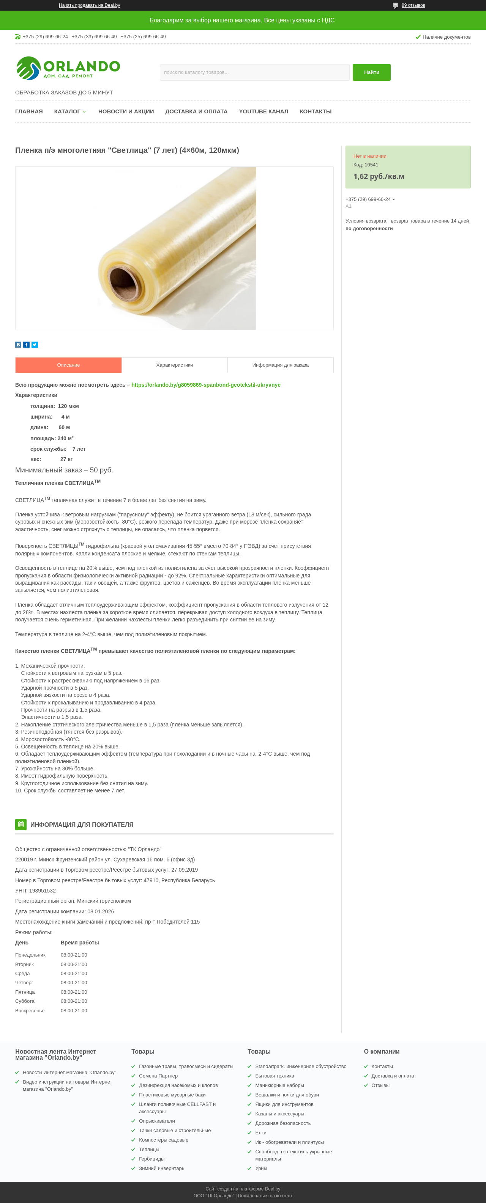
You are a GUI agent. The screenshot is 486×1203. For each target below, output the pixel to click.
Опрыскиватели (157, 1121)
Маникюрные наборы (279, 1085)
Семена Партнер (158, 1076)
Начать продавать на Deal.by (89, 5)
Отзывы (381, 1085)
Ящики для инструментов (284, 1104)
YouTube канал (264, 111)
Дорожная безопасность (283, 1123)
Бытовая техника (274, 1076)
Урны (261, 1168)
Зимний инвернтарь (161, 1168)
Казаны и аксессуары (279, 1114)
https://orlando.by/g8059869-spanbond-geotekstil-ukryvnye (206, 385)
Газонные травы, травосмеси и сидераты (186, 1066)
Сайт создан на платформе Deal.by (243, 1189)
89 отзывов (413, 5)
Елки (260, 1133)
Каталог (67, 111)
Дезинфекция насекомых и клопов (178, 1085)
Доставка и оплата (197, 111)
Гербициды (151, 1159)
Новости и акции (126, 111)
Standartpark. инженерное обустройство (300, 1066)
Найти (371, 72)
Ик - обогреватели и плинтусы (289, 1142)
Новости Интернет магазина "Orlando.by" (69, 1072)
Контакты (315, 111)
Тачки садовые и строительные (175, 1130)
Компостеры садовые (163, 1140)
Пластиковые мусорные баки (172, 1095)
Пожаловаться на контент (265, 1195)
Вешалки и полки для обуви (287, 1095)
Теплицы (149, 1149)
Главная (29, 111)
